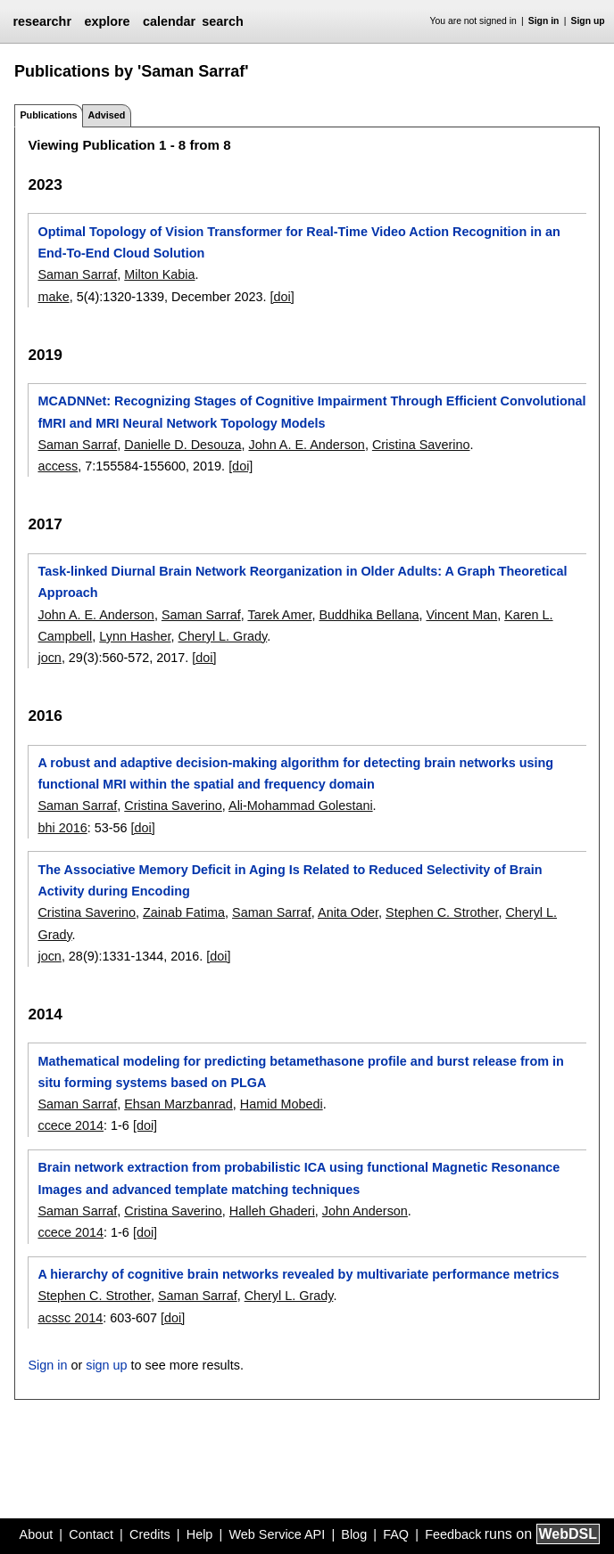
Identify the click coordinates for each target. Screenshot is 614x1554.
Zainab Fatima (184, 912)
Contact (91, 1534)
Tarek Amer (279, 615)
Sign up (588, 21)
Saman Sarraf (77, 274)
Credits (149, 1534)
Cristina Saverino (421, 445)
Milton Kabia (159, 274)
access (57, 466)
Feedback (453, 1534)
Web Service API (276, 1534)
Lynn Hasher (134, 636)
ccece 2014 (70, 1125)
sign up (106, 1365)
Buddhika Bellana (369, 615)
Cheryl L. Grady (223, 636)
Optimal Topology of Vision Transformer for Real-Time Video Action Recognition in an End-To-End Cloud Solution (298, 242)
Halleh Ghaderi (272, 1211)
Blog (354, 1534)
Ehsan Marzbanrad (178, 1104)
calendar (169, 21)
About (37, 1534)
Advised (106, 115)
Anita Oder (348, 912)
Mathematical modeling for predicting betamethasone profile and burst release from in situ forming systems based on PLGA (300, 1072)
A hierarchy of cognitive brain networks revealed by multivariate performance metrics (298, 1274)
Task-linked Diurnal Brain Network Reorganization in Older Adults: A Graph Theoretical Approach (302, 582)
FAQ (396, 1534)
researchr (41, 21)
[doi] (282, 297)
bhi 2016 (62, 828)
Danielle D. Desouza (182, 445)
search (222, 21)
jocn (49, 657)
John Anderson (365, 1211)
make (53, 297)
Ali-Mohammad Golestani (300, 805)
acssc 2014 (70, 1318)
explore (106, 21)
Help (200, 1534)
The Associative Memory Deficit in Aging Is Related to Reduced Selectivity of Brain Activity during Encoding (289, 880)
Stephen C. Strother (442, 912)
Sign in (544, 21)
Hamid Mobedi (281, 1104)
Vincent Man (461, 615)
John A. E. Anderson (306, 445)
